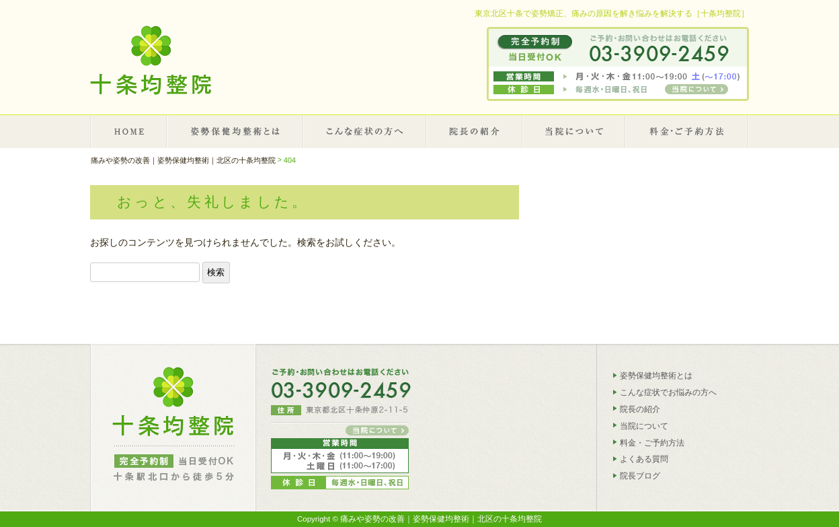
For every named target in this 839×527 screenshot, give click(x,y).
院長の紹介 (474, 131)
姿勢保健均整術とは (235, 131)
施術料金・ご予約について (687, 131)
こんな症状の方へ (365, 131)
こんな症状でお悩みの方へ (668, 392)
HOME (128, 131)
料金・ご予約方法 (652, 442)
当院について (574, 131)
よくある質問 (644, 459)
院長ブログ (640, 476)
